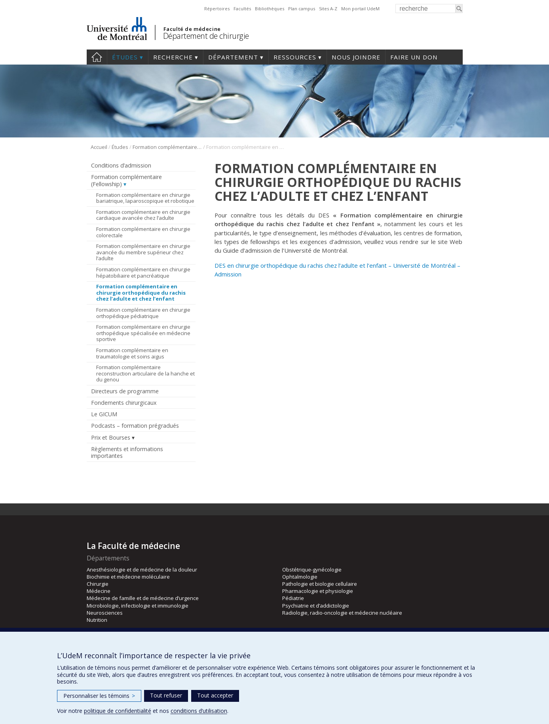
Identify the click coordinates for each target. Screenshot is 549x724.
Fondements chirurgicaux (123, 402)
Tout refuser (166, 695)
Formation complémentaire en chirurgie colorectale (143, 232)
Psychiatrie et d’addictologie (315, 605)
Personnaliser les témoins (99, 695)
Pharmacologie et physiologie (317, 590)
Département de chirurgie (206, 35)
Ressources (295, 57)
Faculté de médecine (192, 28)
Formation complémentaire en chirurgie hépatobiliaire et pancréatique (143, 272)
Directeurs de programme (125, 391)
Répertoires (217, 8)
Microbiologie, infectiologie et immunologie (137, 605)
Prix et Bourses (110, 437)
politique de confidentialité (117, 710)
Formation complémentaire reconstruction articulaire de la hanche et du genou (145, 373)
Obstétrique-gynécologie (312, 569)
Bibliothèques (269, 8)
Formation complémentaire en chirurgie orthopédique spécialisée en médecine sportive (143, 333)
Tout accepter (215, 695)
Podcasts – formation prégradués (135, 425)
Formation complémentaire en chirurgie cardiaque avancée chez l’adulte (143, 215)
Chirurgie (97, 583)
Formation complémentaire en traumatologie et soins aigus (132, 353)
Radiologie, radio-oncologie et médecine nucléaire (342, 612)
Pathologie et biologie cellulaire (319, 583)
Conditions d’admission (121, 165)
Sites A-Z (328, 8)
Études (125, 57)
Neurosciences (105, 612)
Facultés (242, 8)
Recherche (173, 57)
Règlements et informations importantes (127, 452)
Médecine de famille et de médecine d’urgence (143, 598)
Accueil (99, 147)
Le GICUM (104, 414)
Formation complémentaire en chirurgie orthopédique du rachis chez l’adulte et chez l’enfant (141, 292)
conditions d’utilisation (199, 710)
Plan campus (301, 8)
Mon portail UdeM (360, 8)
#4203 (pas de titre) (96, 57)
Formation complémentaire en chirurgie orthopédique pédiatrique (143, 313)
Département (233, 57)
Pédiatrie (293, 598)
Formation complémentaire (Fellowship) (167, 147)
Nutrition (97, 619)
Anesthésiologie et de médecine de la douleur (142, 569)
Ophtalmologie (299, 576)
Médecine (98, 590)
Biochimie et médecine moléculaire (128, 576)
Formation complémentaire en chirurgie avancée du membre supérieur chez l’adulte (143, 252)
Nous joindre (356, 57)
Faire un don (414, 57)
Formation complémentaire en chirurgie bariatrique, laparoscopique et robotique (145, 198)
